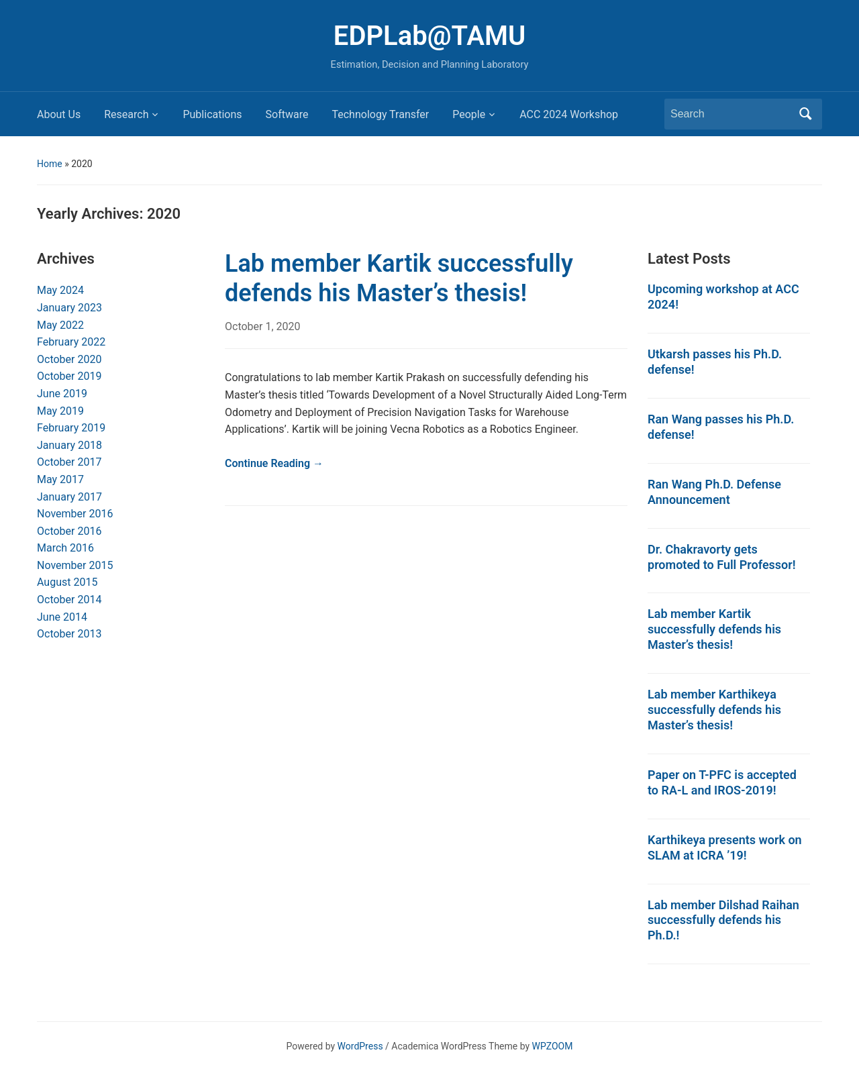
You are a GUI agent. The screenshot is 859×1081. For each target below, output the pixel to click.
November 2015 (75, 565)
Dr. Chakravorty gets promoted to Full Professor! (722, 557)
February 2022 (71, 342)
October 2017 (69, 462)
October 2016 (69, 531)
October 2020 (69, 359)
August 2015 (67, 582)
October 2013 (69, 633)
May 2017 (60, 479)
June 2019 (62, 393)
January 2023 (69, 307)
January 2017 (69, 497)
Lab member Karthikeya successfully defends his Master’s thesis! (714, 709)
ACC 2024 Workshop (568, 114)
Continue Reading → (274, 463)
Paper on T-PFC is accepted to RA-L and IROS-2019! (722, 782)
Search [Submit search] (805, 114)
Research (126, 114)
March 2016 (65, 548)
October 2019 (69, 376)
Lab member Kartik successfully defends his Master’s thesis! (399, 278)
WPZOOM (552, 1046)
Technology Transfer (380, 114)
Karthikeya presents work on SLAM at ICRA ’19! (725, 847)
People (468, 114)
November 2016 (75, 513)
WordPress (360, 1046)
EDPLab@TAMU (429, 36)
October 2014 (69, 599)
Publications (212, 114)
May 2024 (60, 290)
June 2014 (62, 617)
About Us (59, 114)
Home (49, 163)
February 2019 (71, 427)
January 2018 (69, 445)
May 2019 (60, 411)
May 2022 (60, 325)
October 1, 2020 (263, 326)
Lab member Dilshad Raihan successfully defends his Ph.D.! (723, 920)
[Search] (731, 114)
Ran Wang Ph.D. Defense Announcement (714, 492)
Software (287, 114)
